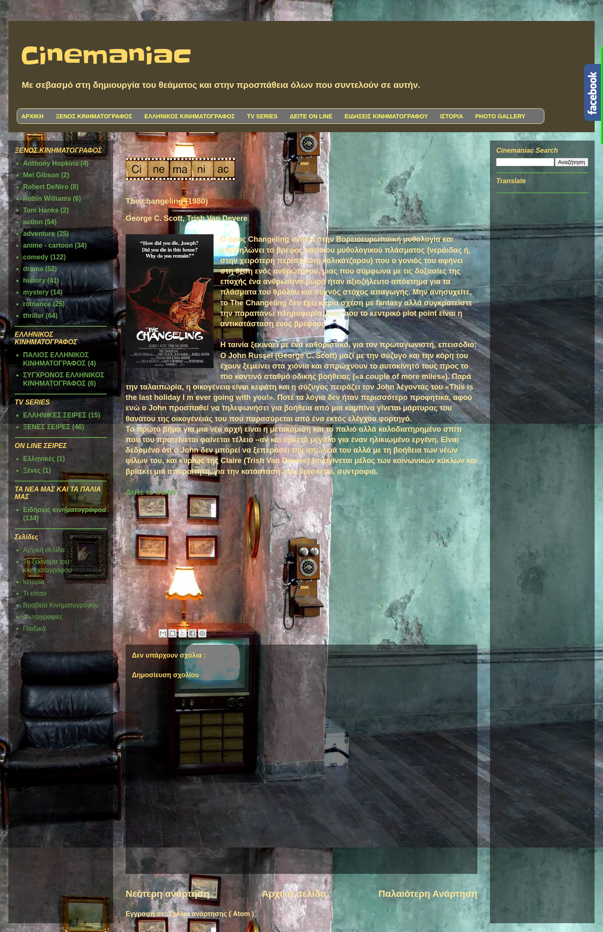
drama (33, 268)
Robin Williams (47, 198)
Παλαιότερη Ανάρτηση (428, 893)
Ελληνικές (39, 458)
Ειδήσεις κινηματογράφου (64, 509)
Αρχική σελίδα (294, 893)
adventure (39, 233)
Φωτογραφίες (43, 616)
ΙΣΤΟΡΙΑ (451, 116)
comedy (35, 257)
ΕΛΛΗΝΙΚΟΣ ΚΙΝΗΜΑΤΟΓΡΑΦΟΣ (189, 116)
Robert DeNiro (45, 186)
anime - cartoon (48, 245)
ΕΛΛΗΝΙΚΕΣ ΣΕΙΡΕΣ (55, 415)
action (33, 221)
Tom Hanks (41, 210)
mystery (36, 292)
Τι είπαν (34, 593)
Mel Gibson (41, 175)
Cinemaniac (106, 56)
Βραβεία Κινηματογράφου (61, 605)
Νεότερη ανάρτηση (167, 893)
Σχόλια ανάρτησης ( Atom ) (211, 913)
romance (37, 303)
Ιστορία (33, 581)
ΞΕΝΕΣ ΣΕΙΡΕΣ (46, 426)
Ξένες (32, 470)
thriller (33, 315)
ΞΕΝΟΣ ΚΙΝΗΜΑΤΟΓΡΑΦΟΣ (94, 116)
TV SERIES (262, 116)
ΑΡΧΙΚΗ (32, 116)
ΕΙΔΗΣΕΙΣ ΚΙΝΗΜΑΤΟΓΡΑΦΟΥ (386, 116)
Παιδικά (34, 628)
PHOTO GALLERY (500, 116)
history (34, 280)
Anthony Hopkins (50, 163)
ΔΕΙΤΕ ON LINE (311, 116)
